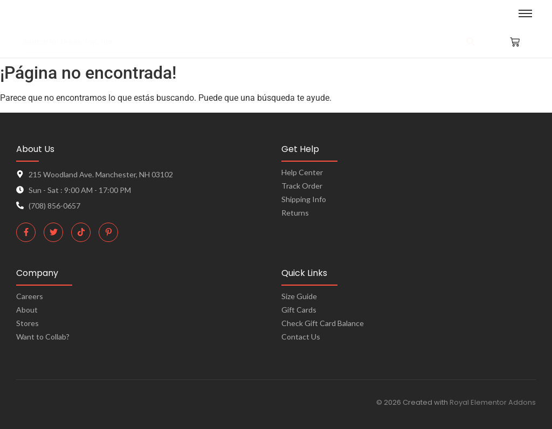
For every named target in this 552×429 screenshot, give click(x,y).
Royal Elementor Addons (493, 402)
